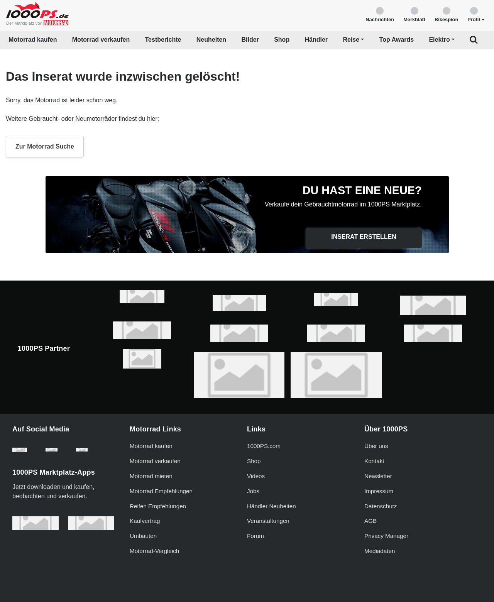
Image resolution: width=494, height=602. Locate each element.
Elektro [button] (439, 39)
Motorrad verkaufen (101, 39)
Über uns (376, 446)
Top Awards (396, 39)
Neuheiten (211, 39)
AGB (370, 520)
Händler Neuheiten (271, 506)
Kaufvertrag (145, 520)
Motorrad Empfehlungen (161, 491)
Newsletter (378, 476)
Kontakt (374, 461)
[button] (476, 14)
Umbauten (143, 536)
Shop (281, 39)
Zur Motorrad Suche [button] (44, 146)
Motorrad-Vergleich (154, 551)
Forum (255, 536)
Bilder (250, 39)
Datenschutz (380, 506)
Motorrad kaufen (32, 39)
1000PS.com (264, 446)
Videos (256, 476)
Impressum (378, 491)
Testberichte (163, 39)
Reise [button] (351, 39)
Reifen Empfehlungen (158, 506)
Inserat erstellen (363, 236)
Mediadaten (379, 551)
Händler (316, 39)
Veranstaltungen (268, 520)
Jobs (253, 491)
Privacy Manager (386, 536)
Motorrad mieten (151, 476)
